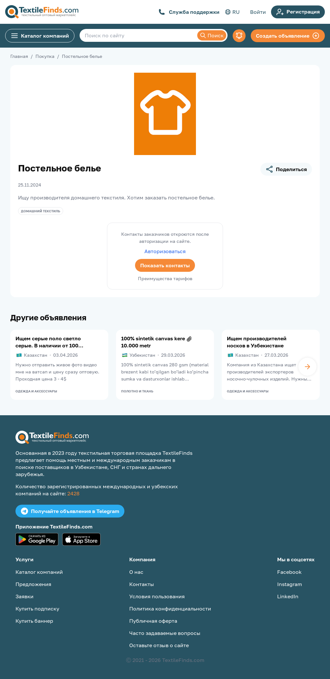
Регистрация (298, 12)
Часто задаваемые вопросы (164, 633)
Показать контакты (165, 265)
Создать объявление (288, 36)
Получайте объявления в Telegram (70, 511)
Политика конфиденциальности (170, 608)
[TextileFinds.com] (41, 12)
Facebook (289, 572)
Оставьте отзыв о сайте (159, 645)
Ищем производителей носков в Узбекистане (256, 342)
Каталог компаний (40, 36)
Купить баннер (34, 621)
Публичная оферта (153, 621)
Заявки (24, 596)
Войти (258, 12)
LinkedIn (287, 596)
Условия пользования (157, 596)
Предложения (33, 584)
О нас (136, 572)
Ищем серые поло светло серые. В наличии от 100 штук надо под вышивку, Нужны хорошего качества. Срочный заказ (48, 342)
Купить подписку (37, 608)
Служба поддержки (189, 12)
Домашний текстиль (40, 211)
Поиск (212, 35)
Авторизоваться (165, 251)
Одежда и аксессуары (36, 391)
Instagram (289, 584)
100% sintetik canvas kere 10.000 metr (153, 342)
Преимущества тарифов (165, 278)
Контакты (141, 584)
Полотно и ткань (137, 391)
